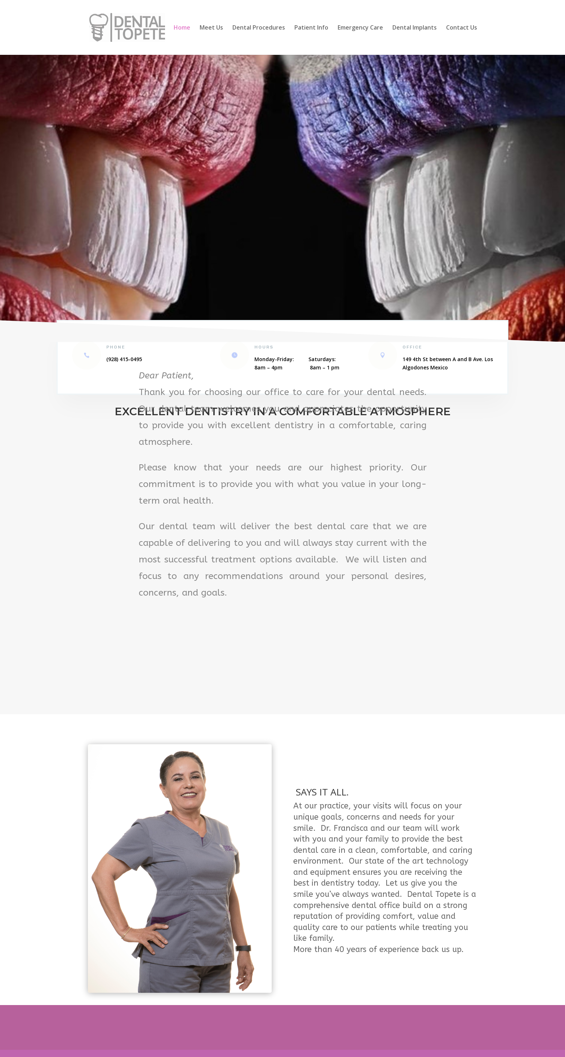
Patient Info (311, 28)
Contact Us (461, 28)
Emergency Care (360, 28)
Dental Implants (414, 28)
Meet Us (211, 28)
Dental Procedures (258, 28)
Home (182, 28)
